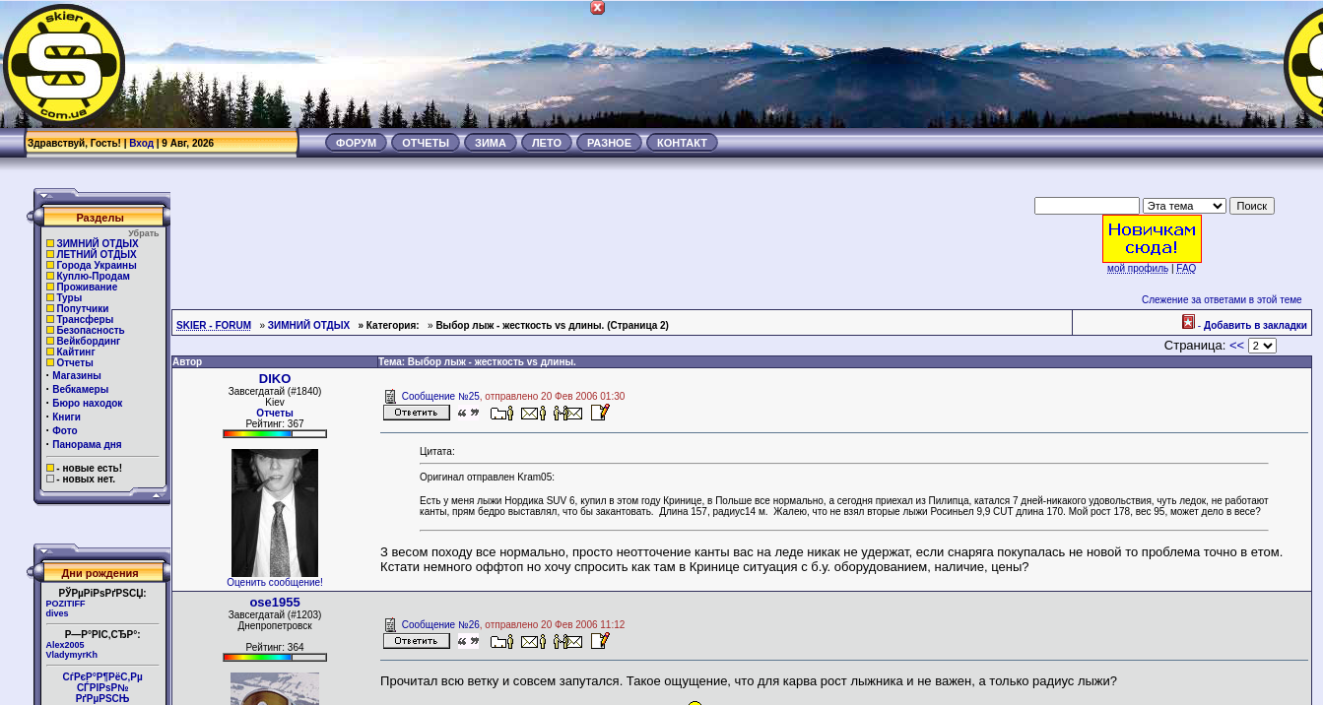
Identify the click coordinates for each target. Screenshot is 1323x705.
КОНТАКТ (682, 143)
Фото (64, 430)
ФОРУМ (356, 143)
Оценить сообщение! (275, 582)
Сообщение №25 (441, 396)
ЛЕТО (547, 143)
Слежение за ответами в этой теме (1222, 299)
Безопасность (90, 330)
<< (1236, 345)
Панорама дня (86, 444)
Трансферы (84, 319)
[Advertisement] (964, 64)
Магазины (76, 375)
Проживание (86, 287)
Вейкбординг (88, 341)
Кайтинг (75, 352)
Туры (69, 297)
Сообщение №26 (441, 624)
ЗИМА (490, 143)
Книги (66, 417)
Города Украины (96, 265)
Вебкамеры (80, 389)
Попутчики (82, 308)
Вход (141, 143)
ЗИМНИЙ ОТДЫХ (97, 243)
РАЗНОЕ (609, 143)
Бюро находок (87, 403)
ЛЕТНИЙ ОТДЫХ (96, 254)
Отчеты (74, 362)
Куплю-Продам (93, 276)
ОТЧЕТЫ (425, 143)
